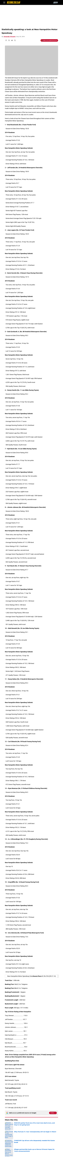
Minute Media (12, 1149)
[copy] (15, 40)
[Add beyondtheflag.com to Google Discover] (49, 40)
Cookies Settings (9, 1145)
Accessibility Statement (39, 1142)
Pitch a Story (22, 1139)
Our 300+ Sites (54, 1136)
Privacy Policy (35, 1139)
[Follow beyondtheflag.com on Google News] (53, 1113)
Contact (33, 1136)
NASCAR (12, 1125)
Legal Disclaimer (23, 1142)
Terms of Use (53, 1139)
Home (7, 1125)
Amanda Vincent (9, 36)
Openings (21, 1136)
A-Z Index (52, 1142)
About (6, 1136)
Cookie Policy (8, 1142)
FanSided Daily (9, 1139)
